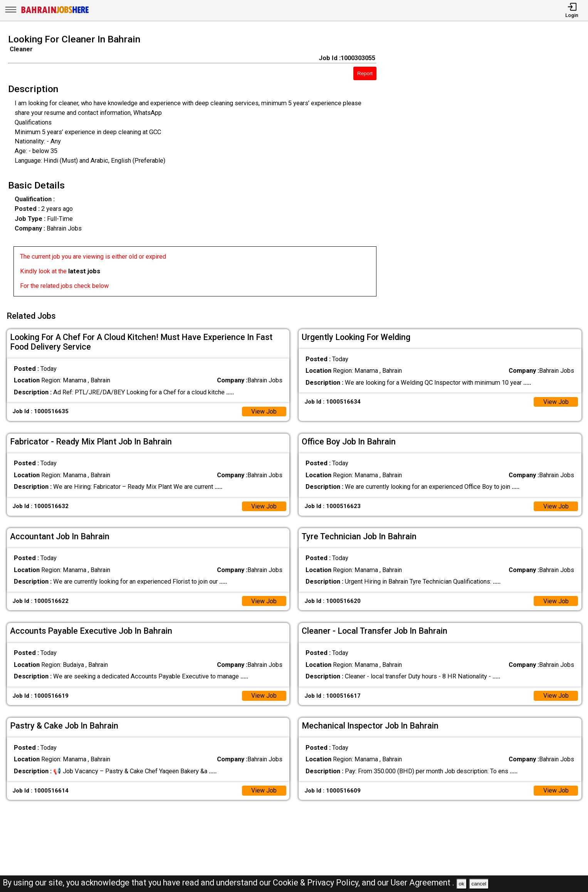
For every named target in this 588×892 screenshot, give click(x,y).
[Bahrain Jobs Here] (55, 12)
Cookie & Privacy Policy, (317, 882)
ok (461, 884)
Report (365, 73)
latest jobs (84, 271)
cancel (478, 884)
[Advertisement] (490, 168)
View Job (264, 409)
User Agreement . (422, 882)
